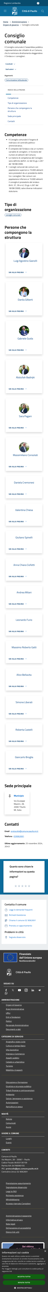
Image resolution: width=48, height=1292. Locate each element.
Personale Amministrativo (17, 1025)
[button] (24, 1288)
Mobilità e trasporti (14, 1070)
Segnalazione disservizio (16, 1187)
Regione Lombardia (12, 3)
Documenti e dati (13, 1029)
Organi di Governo (14, 1004)
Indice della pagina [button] (16, 89)
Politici (9, 1021)
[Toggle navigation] (5, 10)
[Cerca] (42, 11)
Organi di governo (11, 24)
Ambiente (10, 1094)
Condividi (11, 64)
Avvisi (8, 1127)
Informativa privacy (14, 1219)
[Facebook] (6, 990)
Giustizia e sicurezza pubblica (18, 1086)
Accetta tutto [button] (24, 1277)
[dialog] (24, 1270)
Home (5, 21)
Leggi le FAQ (11, 1191)
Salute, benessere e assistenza (19, 1098)
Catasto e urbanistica (15, 1061)
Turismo (9, 1065)
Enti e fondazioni (13, 1017)
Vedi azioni (11, 69)
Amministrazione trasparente (18, 1215)
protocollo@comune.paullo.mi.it (24, 831)
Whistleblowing (12, 1199)
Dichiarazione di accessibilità (18, 1227)
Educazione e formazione (17, 1082)
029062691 (19, 836)
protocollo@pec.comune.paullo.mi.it (22, 1168)
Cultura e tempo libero (15, 1045)
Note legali (10, 1223)
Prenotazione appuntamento (18, 1183)
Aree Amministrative (15, 1009)
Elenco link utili (12, 1232)
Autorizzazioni (12, 1102)
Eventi (9, 1142)
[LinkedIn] (32, 990)
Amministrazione (19, 21)
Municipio (19, 795)
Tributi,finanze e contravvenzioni (20, 1090)
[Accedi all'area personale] (38, 3)
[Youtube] (19, 990)
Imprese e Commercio (15, 1053)
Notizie (9, 1119)
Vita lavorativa (12, 1049)
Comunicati (11, 1123)
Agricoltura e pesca (14, 1106)
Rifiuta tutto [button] (24, 1282)
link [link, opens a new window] (10, 1271)
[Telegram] (39, 990)
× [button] (45, 1251)
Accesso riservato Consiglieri (18, 1203)
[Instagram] (26, 990)
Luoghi (9, 1138)
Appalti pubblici (12, 1057)
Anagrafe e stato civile (15, 1041)
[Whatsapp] (6, 993)
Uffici (8, 1013)
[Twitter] (12, 990)
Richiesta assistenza (15, 1195)
